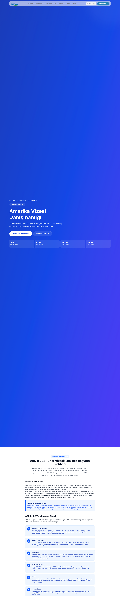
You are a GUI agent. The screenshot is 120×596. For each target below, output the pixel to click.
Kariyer (68, 3)
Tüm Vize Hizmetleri (42, 233)
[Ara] (91, 3)
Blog (55, 3)
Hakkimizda (49, 3)
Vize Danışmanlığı (21, 200)
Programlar (39, 3)
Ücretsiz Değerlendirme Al (20, 233)
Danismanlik (103, 3)
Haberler (61, 3)
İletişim (74, 3)
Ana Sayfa (30, 3)
